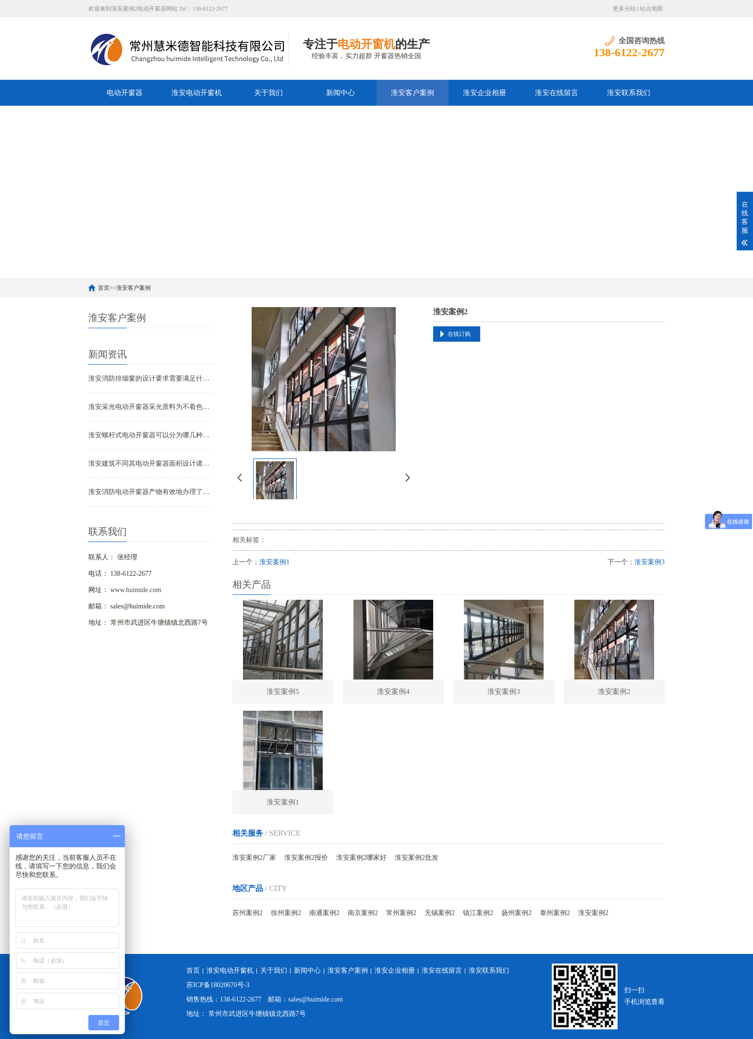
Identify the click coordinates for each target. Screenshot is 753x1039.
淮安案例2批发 (416, 857)
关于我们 (268, 93)
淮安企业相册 (484, 93)
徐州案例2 (286, 912)
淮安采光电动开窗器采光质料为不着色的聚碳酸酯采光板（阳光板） (150, 406)
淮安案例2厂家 (254, 857)
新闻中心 (340, 93)
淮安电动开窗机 (196, 93)
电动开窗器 (125, 93)
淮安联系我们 (628, 93)
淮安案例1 (274, 562)
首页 (103, 287)
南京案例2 (363, 912)
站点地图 (651, 8)
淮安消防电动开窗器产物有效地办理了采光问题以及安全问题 (150, 491)
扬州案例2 (516, 912)
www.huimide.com (135, 590)
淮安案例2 (593, 912)
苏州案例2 (247, 912)
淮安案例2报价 (306, 857)
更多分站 (624, 8)
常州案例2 (401, 912)
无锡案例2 (440, 912)
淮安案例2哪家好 (361, 857)
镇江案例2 (478, 912)
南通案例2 (324, 912)
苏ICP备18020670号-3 (217, 985)
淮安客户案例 (412, 93)
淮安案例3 (649, 562)
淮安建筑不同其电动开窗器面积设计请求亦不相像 (150, 463)
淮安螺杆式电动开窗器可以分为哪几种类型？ (150, 435)
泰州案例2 (555, 912)
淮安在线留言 (556, 93)
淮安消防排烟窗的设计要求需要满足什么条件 (150, 378)
